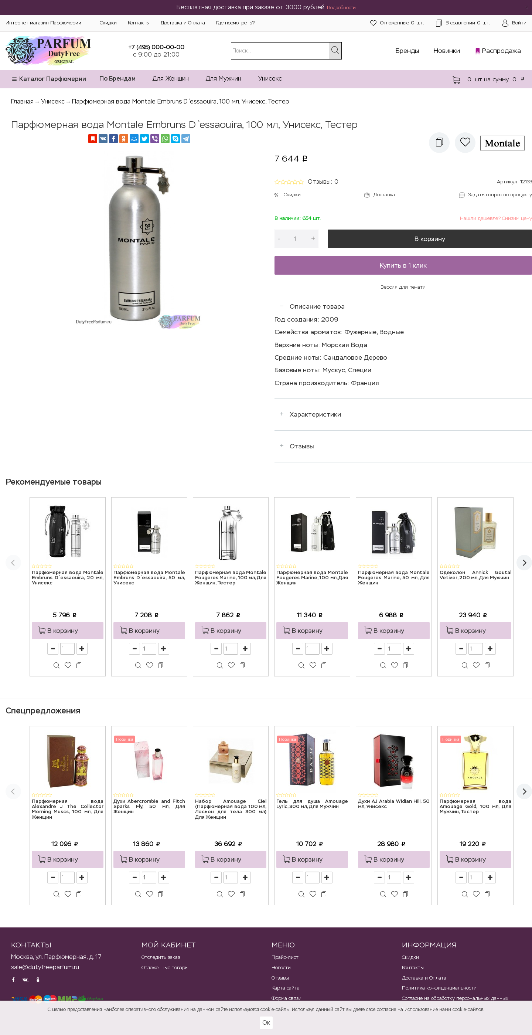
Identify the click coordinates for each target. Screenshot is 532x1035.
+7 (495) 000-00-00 (156, 47)
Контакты (139, 23)
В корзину (430, 239)
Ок (266, 1022)
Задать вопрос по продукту (500, 194)
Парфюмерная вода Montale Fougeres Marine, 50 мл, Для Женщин (394, 578)
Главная (22, 101)
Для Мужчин (223, 78)
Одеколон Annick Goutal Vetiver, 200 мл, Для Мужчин (475, 575)
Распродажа (501, 51)
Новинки (447, 51)
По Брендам (117, 78)
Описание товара (317, 306)
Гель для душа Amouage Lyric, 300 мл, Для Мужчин (312, 804)
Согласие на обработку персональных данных (455, 998)
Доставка (384, 194)
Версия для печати (403, 287)
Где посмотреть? (235, 23)
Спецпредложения (43, 710)
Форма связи (286, 998)
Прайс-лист (285, 957)
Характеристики (315, 414)
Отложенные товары (164, 967)
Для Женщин (171, 78)
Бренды (407, 51)
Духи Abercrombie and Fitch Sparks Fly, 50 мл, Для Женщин (149, 807)
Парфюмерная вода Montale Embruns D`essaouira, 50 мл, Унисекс (149, 578)
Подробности (341, 8)
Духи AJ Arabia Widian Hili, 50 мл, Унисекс (394, 804)
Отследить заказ (160, 957)
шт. (397, 23)
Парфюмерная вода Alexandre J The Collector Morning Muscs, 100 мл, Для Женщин (67, 809)
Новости (281, 967)
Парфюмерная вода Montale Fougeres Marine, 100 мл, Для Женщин (312, 578)
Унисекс (270, 78)
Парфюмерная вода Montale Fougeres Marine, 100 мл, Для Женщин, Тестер (231, 578)
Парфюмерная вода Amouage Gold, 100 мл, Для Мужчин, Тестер (475, 807)
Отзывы (302, 446)
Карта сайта (286, 988)
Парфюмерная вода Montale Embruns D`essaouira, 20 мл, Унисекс (67, 578)
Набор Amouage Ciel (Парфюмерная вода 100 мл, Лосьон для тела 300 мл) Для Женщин (231, 809)
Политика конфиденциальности (439, 988)
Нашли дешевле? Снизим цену (496, 218)
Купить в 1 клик (403, 265)
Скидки (108, 23)
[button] (439, 142)
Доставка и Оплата (183, 23)
